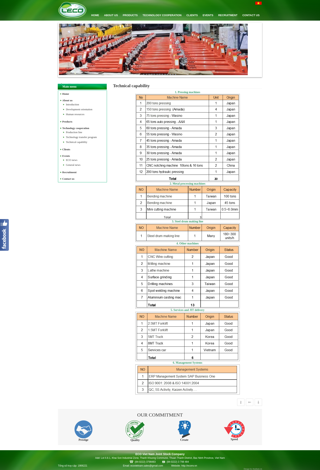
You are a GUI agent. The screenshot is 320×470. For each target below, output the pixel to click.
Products (67, 121)
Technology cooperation (75, 128)
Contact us (68, 178)
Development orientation (79, 109)
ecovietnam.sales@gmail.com (146, 465)
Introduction (72, 104)
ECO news (71, 159)
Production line (74, 132)
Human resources (75, 114)
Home (65, 93)
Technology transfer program (81, 137)
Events (66, 155)
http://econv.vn (189, 465)
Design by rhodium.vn (253, 469)
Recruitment (69, 172)
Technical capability (76, 142)
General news (73, 164)
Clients (66, 149)
